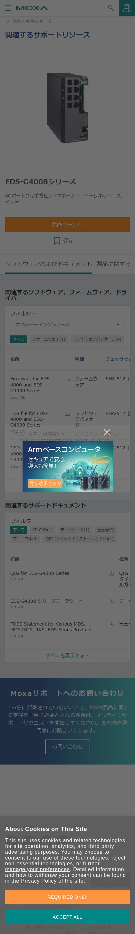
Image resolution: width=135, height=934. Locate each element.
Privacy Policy (39, 881)
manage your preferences (37, 869)
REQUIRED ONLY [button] (68, 897)
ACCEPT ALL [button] (67, 917)
